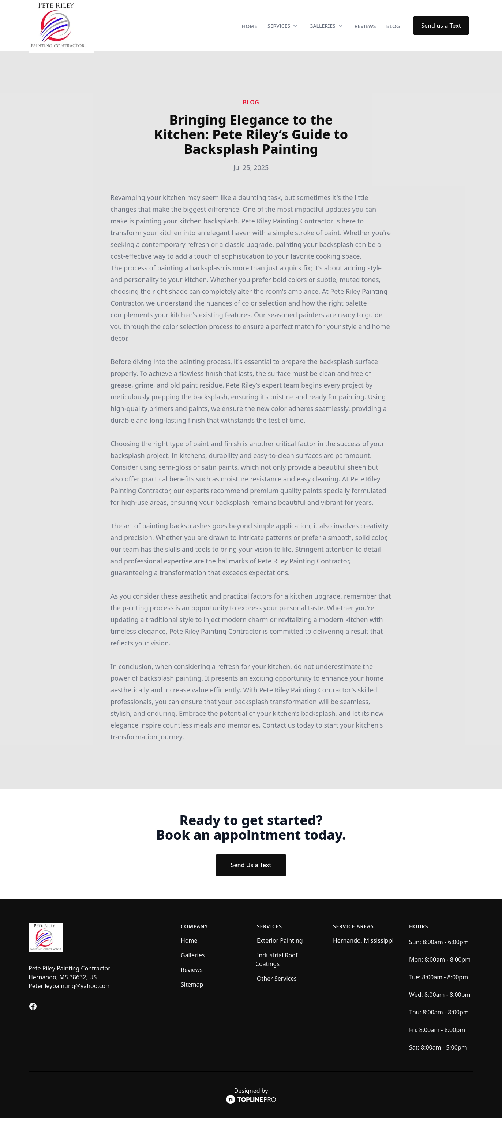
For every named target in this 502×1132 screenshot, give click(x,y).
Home (249, 32)
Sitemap (192, 998)
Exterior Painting (280, 954)
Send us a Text (441, 32)
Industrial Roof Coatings (276, 973)
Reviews (365, 32)
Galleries (193, 969)
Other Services (277, 992)
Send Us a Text (251, 878)
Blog (393, 32)
